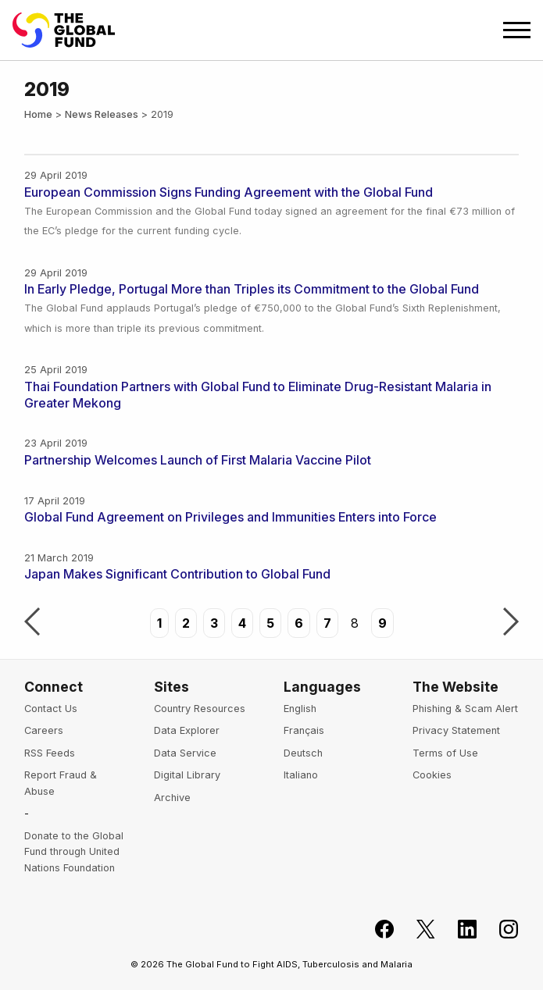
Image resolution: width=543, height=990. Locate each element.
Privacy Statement (456, 730)
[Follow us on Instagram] (499, 929)
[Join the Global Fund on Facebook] (375, 929)
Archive (172, 797)
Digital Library (187, 775)
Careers (43, 730)
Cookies (432, 775)
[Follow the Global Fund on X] (417, 929)
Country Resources (199, 708)
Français (304, 730)
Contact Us (50, 708)
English (300, 708)
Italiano (301, 775)
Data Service (185, 753)
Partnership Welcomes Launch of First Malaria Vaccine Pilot (197, 460)
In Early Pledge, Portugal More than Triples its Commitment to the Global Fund (251, 289)
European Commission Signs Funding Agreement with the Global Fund (228, 192)
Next (511, 623)
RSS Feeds (49, 753)
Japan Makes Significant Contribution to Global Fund (177, 574)
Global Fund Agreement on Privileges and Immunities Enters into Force (230, 517)
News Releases (101, 114)
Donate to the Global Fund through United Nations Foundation (73, 852)
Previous (32, 623)
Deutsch (303, 753)
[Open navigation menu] (516, 30)
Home (38, 114)
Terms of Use (445, 753)
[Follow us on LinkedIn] (458, 929)
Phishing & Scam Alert (465, 708)
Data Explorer (187, 730)
